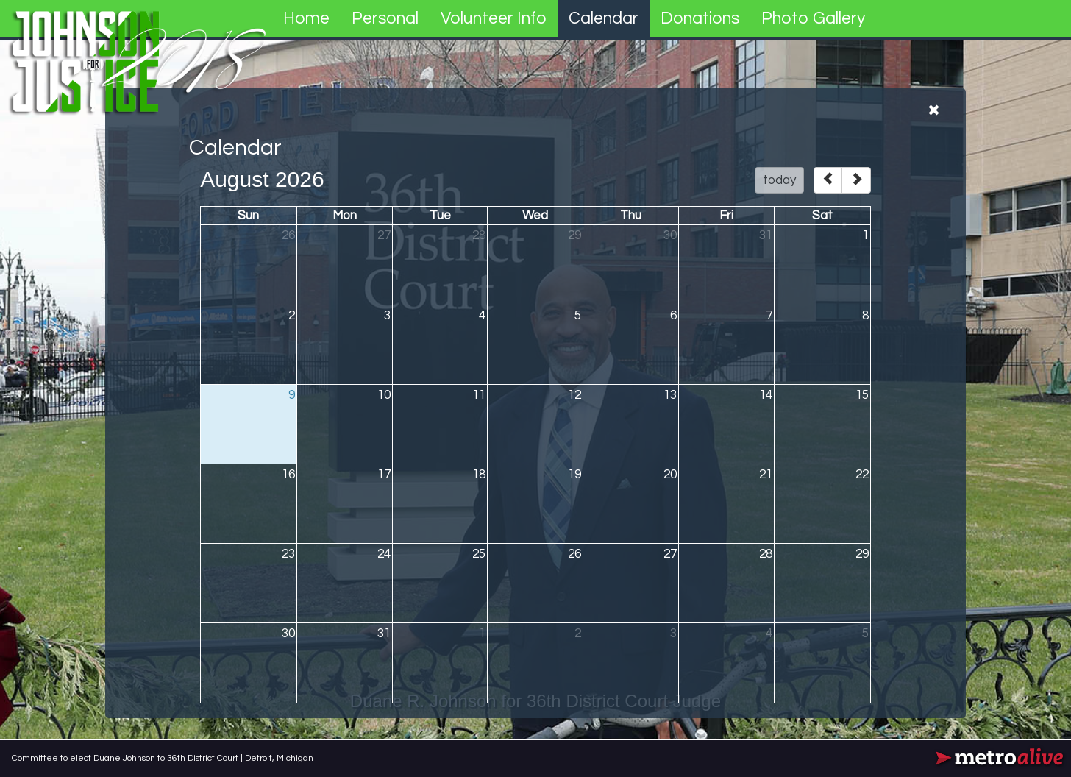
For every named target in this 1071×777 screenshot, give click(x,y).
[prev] (828, 180)
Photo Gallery (813, 18)
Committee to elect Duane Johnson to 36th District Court (126, 758)
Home (306, 18)
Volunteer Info (494, 18)
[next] (856, 180)
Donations (700, 18)
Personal (385, 18)
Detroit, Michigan (279, 758)
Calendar (603, 18)
